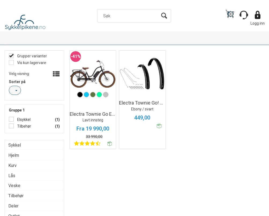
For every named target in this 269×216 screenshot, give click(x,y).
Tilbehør (23, 126)
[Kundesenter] (243, 15)
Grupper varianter (31, 56)
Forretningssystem (145, 210)
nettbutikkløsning (181, 210)
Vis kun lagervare (31, 63)
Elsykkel (23, 119)
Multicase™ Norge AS (230, 210)
